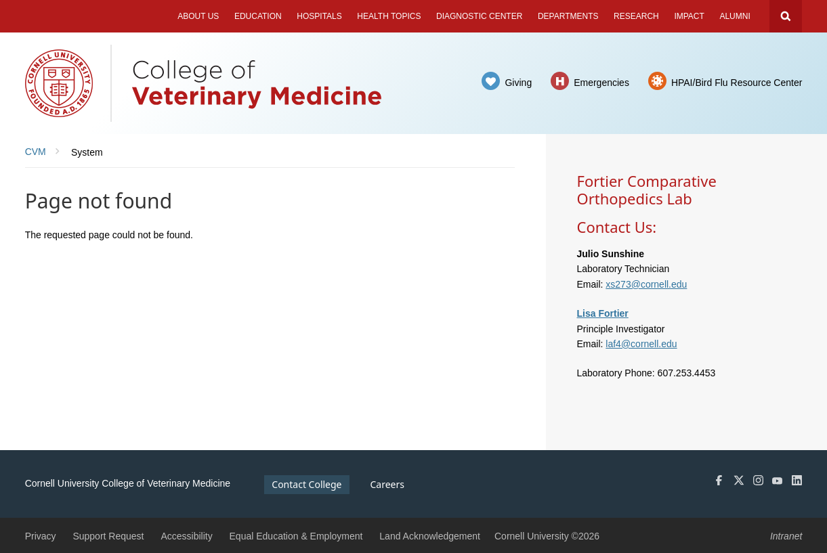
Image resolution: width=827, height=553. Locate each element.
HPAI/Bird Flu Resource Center (736, 82)
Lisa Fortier (603, 313)
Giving (518, 82)
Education (258, 16)
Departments (568, 16)
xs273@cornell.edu (646, 284)
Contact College (306, 484)
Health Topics (389, 16)
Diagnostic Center (479, 16)
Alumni (734, 16)
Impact (689, 16)
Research (636, 16)
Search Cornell (785, 16)
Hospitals (319, 16)
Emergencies (601, 82)
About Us (198, 16)
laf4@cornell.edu (641, 343)
